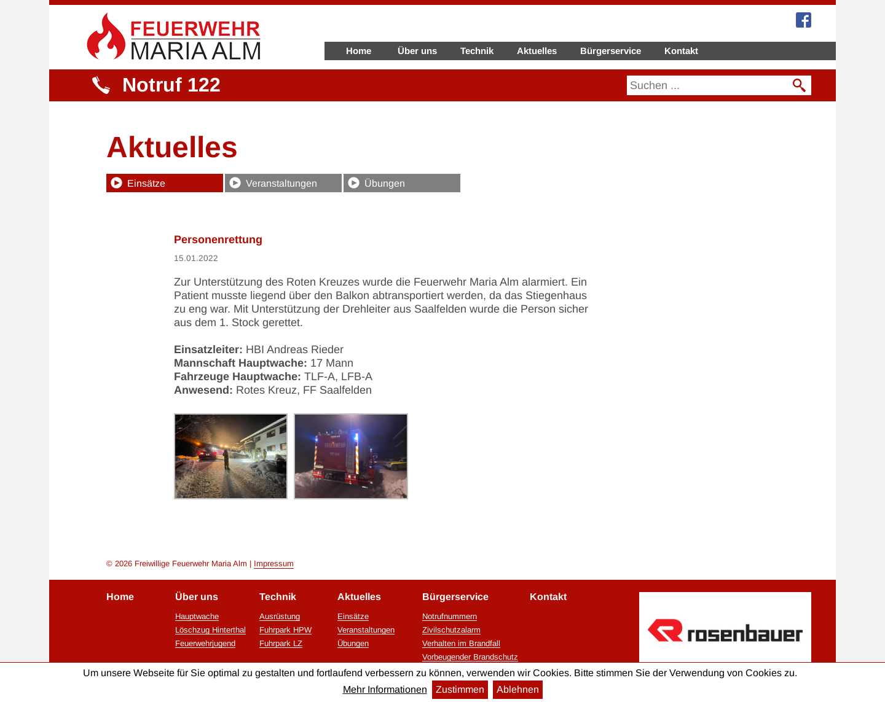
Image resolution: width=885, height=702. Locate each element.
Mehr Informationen (385, 689)
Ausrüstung (279, 616)
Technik (477, 50)
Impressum (274, 563)
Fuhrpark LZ (280, 643)
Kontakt (681, 50)
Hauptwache (197, 616)
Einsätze (146, 183)
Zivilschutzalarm (451, 630)
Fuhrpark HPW (285, 630)
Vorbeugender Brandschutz (470, 657)
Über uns (417, 50)
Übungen (384, 183)
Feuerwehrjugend (205, 643)
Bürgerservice (610, 50)
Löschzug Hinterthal (210, 630)
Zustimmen (460, 689)
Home (358, 50)
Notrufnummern (449, 616)
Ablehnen (518, 689)
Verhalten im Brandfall (461, 643)
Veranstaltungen (281, 183)
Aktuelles (537, 50)
